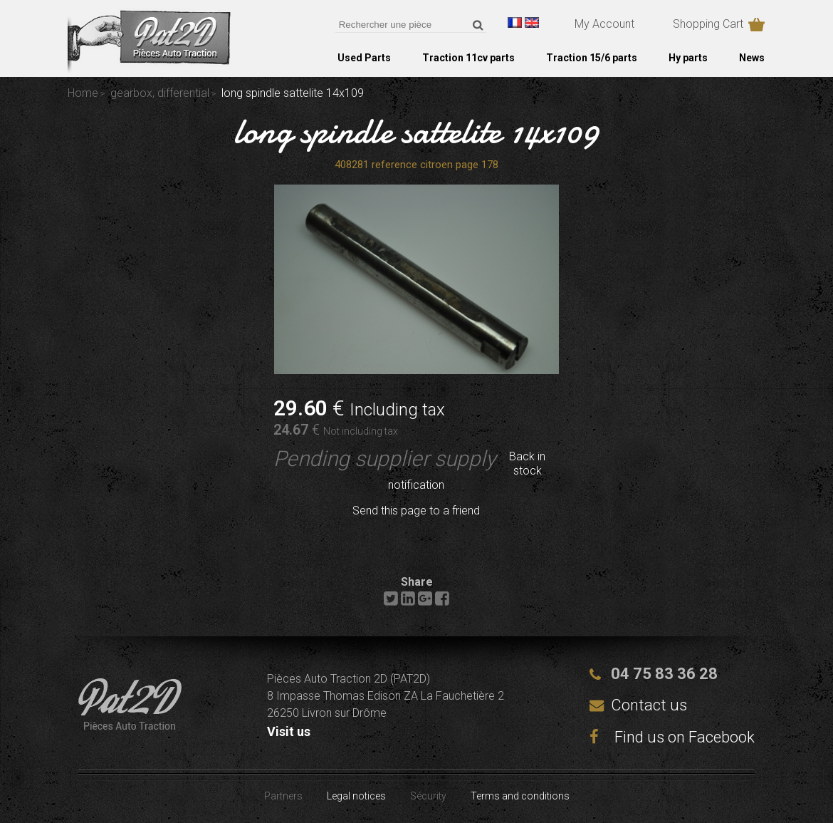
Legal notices (356, 796)
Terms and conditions (520, 796)
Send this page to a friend (416, 510)
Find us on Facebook (672, 737)
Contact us (649, 705)
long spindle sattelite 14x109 (416, 131)
